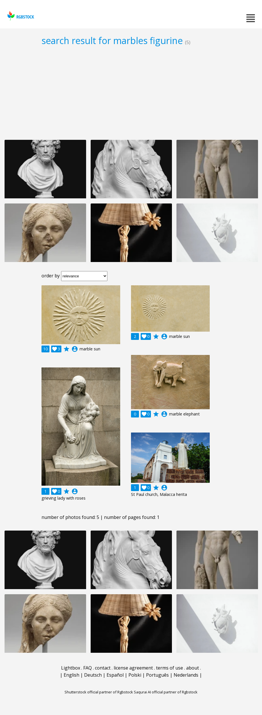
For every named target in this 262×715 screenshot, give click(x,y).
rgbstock (20, 16)
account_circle (74, 349)
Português (157, 675)
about (192, 668)
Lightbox (70, 668)
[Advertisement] (131, 92)
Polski (134, 675)
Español (115, 675)
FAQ (87, 668)
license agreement (133, 668)
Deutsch (93, 675)
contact (103, 668)
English (71, 675)
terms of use (169, 668)
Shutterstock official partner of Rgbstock (99, 692)
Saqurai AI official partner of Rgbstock (165, 692)
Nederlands (186, 675)
